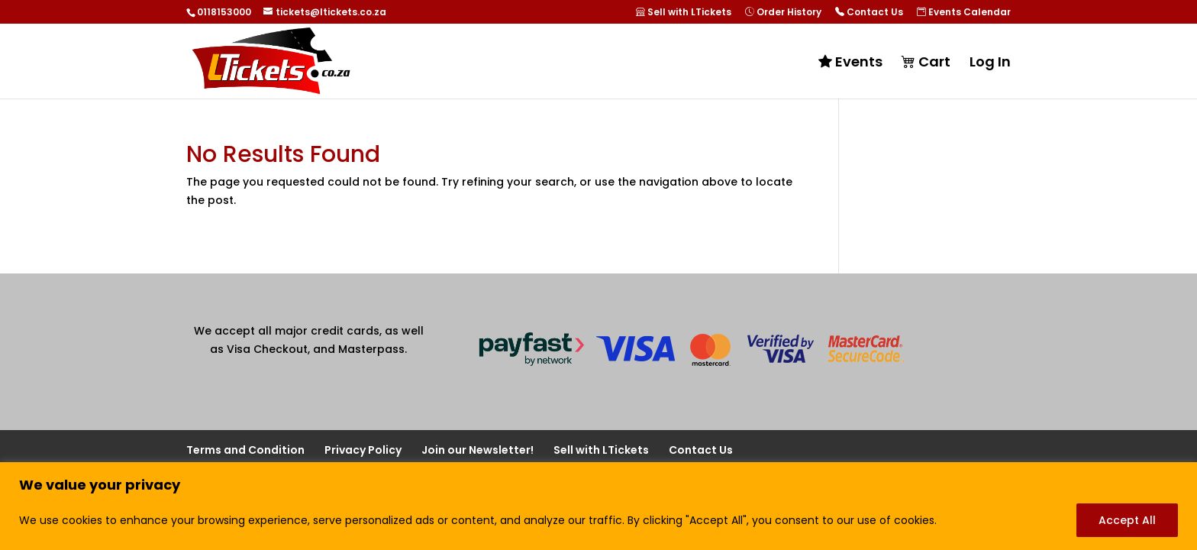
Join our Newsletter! (477, 450)
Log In (990, 64)
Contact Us (869, 12)
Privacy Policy (363, 450)
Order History (783, 12)
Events (850, 62)
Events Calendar (964, 12)
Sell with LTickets (683, 12)
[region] (598, 506)
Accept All (1127, 520)
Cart (926, 62)
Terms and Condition (245, 450)
